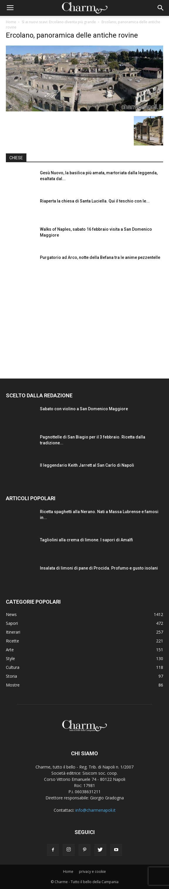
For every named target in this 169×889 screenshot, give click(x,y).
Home (11, 21)
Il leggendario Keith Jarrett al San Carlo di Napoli (87, 465)
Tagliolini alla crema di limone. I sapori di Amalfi (86, 540)
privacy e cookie (92, 871)
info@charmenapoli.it (95, 810)
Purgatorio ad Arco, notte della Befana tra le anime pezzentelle (100, 257)
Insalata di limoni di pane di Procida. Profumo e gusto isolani (99, 568)
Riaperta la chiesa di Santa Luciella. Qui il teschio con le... (95, 201)
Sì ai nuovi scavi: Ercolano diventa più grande (59, 21)
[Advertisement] (84, 321)
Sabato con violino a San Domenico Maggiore (84, 408)
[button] (161, 8)
